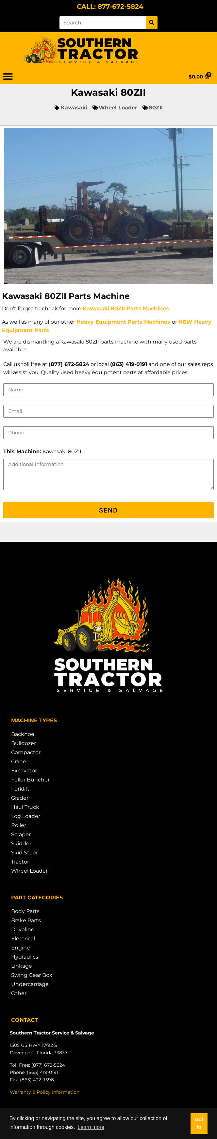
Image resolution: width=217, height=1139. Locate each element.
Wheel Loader (29, 871)
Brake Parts (26, 920)
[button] (8, 76)
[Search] (152, 22)
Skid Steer (24, 853)
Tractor (20, 862)
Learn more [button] (90, 1127)
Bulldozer (23, 743)
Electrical (23, 938)
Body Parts (25, 911)
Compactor (26, 752)
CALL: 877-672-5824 (110, 6)
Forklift (20, 789)
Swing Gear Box (31, 975)
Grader (19, 798)
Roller (18, 825)
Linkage (21, 966)
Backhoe (22, 734)
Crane (18, 761)
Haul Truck (25, 807)
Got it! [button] (199, 1123)
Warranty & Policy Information (44, 1092)
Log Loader (25, 816)
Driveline (22, 929)
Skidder (21, 843)
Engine (20, 948)
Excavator (24, 770)
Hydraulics (24, 957)
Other (18, 993)
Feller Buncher (30, 780)
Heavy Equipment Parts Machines (123, 322)
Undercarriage (30, 984)
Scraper (21, 834)
